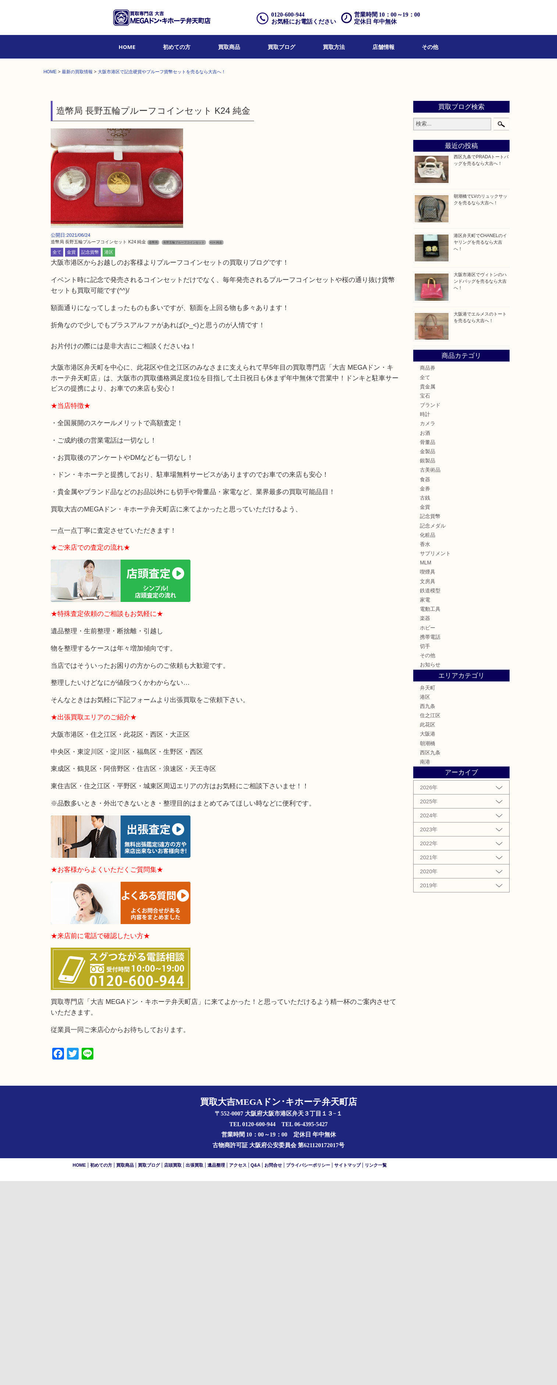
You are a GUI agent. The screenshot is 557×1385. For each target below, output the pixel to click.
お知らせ (430, 868)
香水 (425, 748)
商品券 (427, 572)
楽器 (425, 822)
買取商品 (229, 46)
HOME (127, 46)
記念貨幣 (90, 456)
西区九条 (430, 956)
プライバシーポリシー (308, 1369)
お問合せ (273, 1369)
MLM (425, 766)
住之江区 (430, 919)
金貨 (71, 456)
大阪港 (427, 938)
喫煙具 (427, 776)
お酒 (425, 636)
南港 (425, 966)
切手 (425, 850)
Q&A (256, 1369)
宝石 (425, 600)
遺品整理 (216, 1369)
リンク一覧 (376, 1369)
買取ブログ (281, 46)
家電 (425, 804)
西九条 (427, 910)
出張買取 (194, 1369)
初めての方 (176, 46)
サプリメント (435, 757)
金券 (425, 692)
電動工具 (430, 813)
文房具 (427, 785)
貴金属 (427, 590)
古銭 (425, 702)
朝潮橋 (427, 947)
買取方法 (334, 46)
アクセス (238, 1369)
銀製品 (427, 664)
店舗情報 (383, 46)
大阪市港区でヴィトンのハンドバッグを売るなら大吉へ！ (480, 485)
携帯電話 (430, 840)
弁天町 (427, 891)
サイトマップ (347, 1369)
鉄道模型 (430, 794)
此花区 (427, 928)
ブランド (430, 609)
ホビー (427, 831)
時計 (425, 618)
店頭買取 (173, 1369)
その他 (430, 46)
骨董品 (427, 646)
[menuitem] (127, 47)
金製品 (427, 655)
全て (57, 456)
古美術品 (430, 674)
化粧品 (427, 738)
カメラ (427, 627)
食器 (425, 683)
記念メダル (433, 729)
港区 (108, 456)
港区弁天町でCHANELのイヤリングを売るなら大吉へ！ (480, 446)
